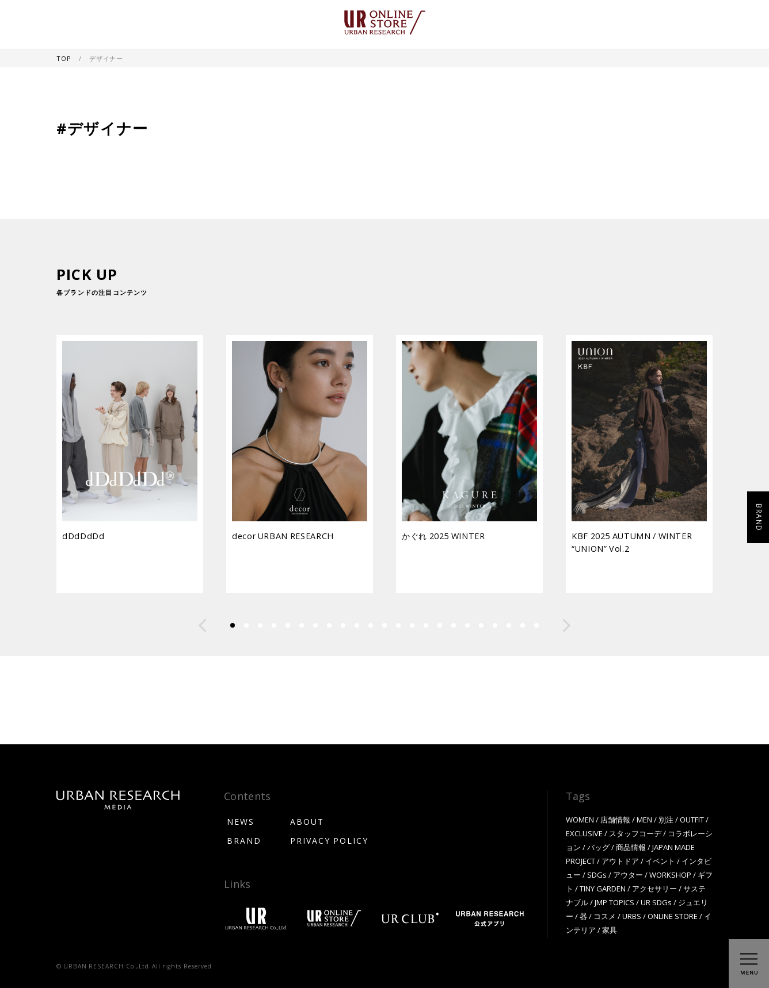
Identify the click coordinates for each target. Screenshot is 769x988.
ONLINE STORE (673, 915)
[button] (202, 625)
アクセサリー (654, 888)
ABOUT (307, 821)
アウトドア (620, 860)
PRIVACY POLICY (329, 840)
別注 (665, 819)
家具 (609, 929)
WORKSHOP (670, 874)
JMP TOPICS (614, 902)
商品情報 (631, 846)
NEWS (240, 821)
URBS (631, 915)
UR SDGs (656, 902)
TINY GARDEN (603, 888)
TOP (64, 58)
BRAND (244, 840)
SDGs (597, 874)
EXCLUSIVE (584, 833)
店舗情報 (615, 819)
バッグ (598, 846)
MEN (644, 819)
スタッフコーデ (635, 833)
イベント (660, 860)
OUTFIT (692, 819)
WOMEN (580, 819)
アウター (628, 874)
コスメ (604, 915)
